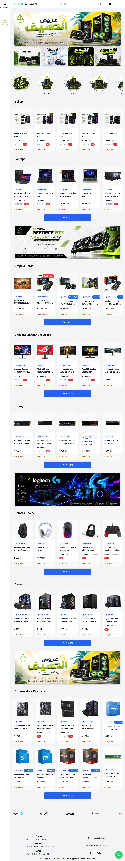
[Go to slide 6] (73, 43)
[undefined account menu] (118, 4)
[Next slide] (116, 29)
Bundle (47, 93)
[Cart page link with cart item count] (110, 4)
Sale (21, 93)
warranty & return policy (96, 846)
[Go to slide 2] (65, 43)
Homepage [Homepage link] (18, 4)
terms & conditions (96, 838)
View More (67, 217)
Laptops (99, 93)
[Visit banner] (27, 56)
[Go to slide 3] (67, 43)
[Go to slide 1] (62, 43)
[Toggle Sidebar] (5, 3)
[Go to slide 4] (69, 43)
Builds (73, 93)
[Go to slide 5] (71, 43)
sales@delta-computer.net (39, 854)
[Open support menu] (119, 855)
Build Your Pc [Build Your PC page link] (31, 4)
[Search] (101, 4)
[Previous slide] (18, 29)
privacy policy (96, 853)
